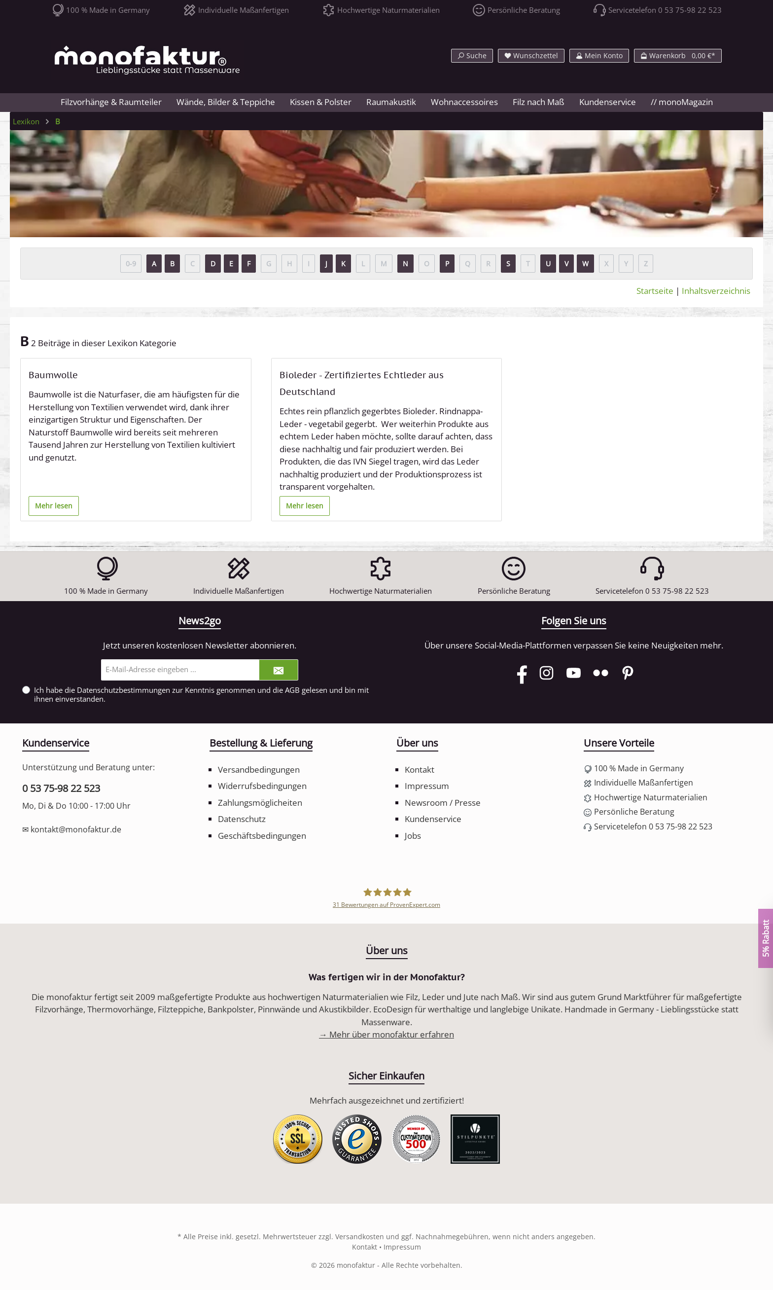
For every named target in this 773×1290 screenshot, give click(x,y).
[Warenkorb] (678, 56)
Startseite (654, 290)
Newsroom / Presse (443, 802)
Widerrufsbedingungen (262, 785)
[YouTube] (573, 672)
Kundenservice (433, 818)
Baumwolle (53, 375)
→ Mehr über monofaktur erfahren (386, 1034)
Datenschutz (242, 818)
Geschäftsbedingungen (262, 835)
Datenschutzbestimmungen (123, 690)
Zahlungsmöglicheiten (260, 802)
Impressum (427, 785)
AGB (292, 690)
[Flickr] (600, 672)
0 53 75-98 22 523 (61, 788)
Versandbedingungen (259, 769)
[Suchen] (472, 56)
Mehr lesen (53, 505)
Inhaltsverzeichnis (716, 290)
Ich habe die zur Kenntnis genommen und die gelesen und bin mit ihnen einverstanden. (201, 694)
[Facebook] (519, 672)
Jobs (413, 835)
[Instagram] (546, 672)
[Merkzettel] (531, 56)
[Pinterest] (627, 672)
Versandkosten (359, 1236)
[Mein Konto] (599, 56)
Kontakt (419, 769)
